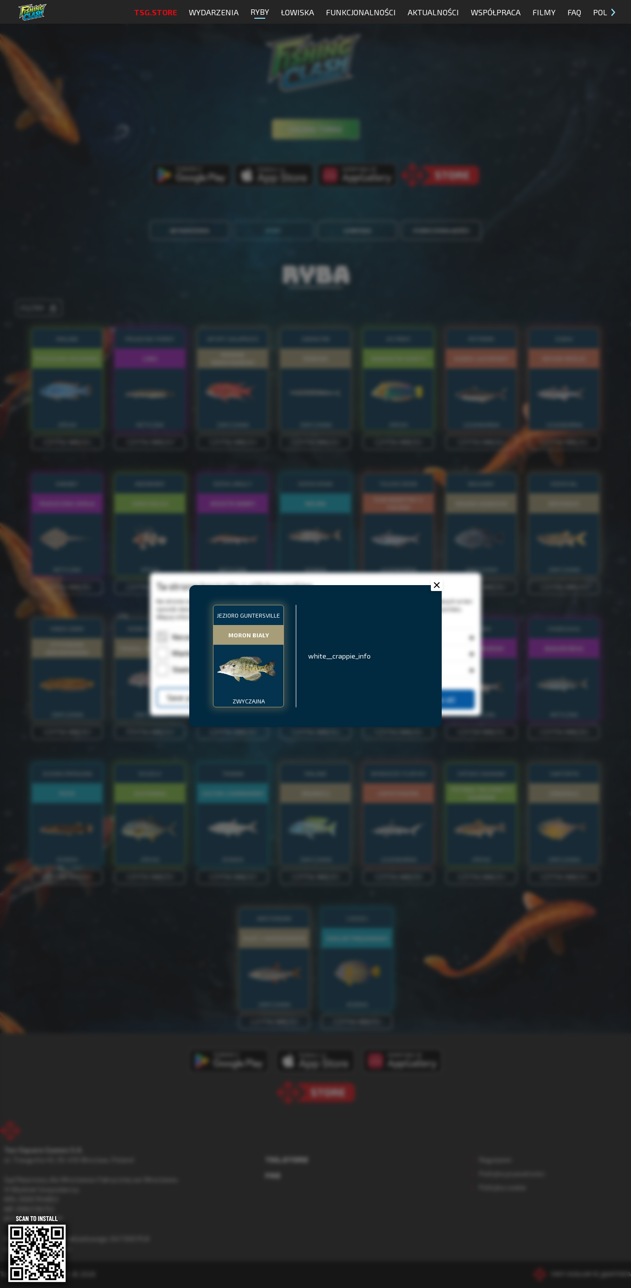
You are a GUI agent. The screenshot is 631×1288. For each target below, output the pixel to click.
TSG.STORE (155, 12)
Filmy (544, 12)
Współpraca (496, 12)
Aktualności (433, 12)
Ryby (259, 13)
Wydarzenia (214, 12)
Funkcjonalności (361, 12)
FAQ (574, 12)
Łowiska (297, 12)
